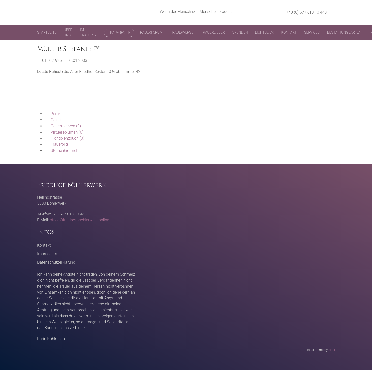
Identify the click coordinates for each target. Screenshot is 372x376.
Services (312, 32)
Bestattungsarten (344, 32)
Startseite (47, 32)
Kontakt (289, 32)
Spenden (240, 32)
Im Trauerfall (90, 32)
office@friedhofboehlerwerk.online (79, 220)
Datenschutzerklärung (56, 262)
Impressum (47, 253)
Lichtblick (264, 32)
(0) (63, 126)
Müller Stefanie (64, 49)
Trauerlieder (213, 32)
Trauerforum (150, 32)
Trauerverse (181, 32)
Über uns (68, 32)
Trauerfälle (119, 33)
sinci (331, 350)
